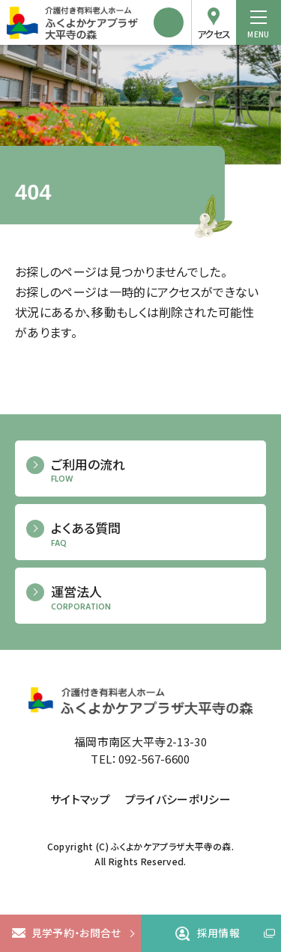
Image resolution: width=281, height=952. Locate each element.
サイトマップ (80, 799)
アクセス (214, 34)
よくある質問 (153, 534)
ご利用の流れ (153, 471)
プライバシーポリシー (178, 799)
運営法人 (153, 598)
